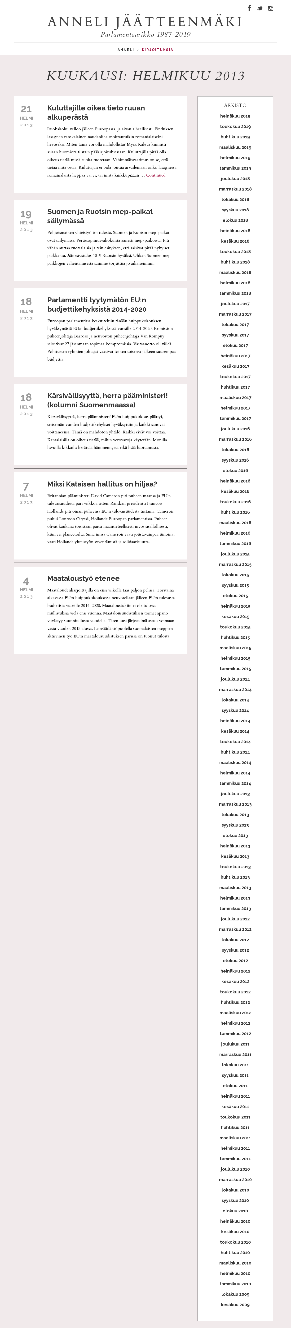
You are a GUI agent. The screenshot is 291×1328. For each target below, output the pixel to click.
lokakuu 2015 (235, 574)
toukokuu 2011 (235, 1116)
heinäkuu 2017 (235, 355)
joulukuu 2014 (235, 679)
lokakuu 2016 (235, 449)
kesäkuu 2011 (235, 1106)
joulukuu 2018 (235, 178)
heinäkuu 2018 (235, 230)
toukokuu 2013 (235, 866)
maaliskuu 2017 (235, 397)
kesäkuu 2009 (235, 1304)
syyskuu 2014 (235, 710)
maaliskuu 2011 (235, 1137)
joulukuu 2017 (235, 303)
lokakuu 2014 (235, 699)
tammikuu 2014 (235, 783)
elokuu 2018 (235, 220)
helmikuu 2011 (235, 1148)
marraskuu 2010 (235, 1179)
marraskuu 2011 (235, 1054)
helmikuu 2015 (235, 658)
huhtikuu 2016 (235, 512)
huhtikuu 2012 (235, 1002)
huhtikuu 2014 (235, 752)
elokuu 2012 (235, 960)
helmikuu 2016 (235, 533)
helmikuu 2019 (235, 157)
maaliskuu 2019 (235, 147)
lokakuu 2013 (235, 814)
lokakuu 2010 (235, 1189)
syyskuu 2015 (235, 585)
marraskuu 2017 (235, 314)
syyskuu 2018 (235, 209)
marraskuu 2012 (235, 929)
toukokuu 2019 (235, 126)
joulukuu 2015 (235, 553)
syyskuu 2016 (235, 460)
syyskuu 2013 (235, 825)
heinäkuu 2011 (235, 1096)
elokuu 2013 (235, 835)
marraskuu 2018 (235, 188)
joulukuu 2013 (235, 793)
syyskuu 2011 (235, 1075)
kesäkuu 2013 (235, 856)
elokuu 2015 (235, 595)
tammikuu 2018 (235, 293)
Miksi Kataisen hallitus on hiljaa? (102, 484)
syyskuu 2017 (235, 334)
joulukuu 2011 (235, 1043)
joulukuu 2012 (235, 918)
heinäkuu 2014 (235, 720)
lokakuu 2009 (235, 1294)
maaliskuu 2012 (235, 1012)
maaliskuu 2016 (235, 522)
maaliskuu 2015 (235, 647)
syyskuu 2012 (235, 950)
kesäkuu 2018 (235, 241)
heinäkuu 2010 (235, 1221)
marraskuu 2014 (235, 689)
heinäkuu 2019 (235, 116)
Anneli (126, 50)
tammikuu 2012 (235, 1033)
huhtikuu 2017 (235, 387)
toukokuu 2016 (235, 501)
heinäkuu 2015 (235, 606)
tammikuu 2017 (235, 418)
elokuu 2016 (235, 470)
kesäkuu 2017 (235, 366)
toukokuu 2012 (235, 991)
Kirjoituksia (157, 50)
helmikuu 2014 (235, 772)
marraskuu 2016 (235, 439)
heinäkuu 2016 (235, 480)
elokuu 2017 (235, 345)
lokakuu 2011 (235, 1064)
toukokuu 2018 (235, 251)
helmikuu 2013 (235, 898)
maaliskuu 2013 (235, 887)
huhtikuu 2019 (235, 136)
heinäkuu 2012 (235, 971)
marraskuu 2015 (235, 564)
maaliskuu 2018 (235, 272)
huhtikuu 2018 (235, 261)
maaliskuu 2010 (235, 1262)
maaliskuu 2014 (235, 762)
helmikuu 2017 (235, 407)
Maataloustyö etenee (83, 578)
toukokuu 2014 (235, 741)
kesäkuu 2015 (235, 616)
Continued (156, 175)
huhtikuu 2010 (235, 1252)
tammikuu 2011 (235, 1158)
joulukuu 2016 (235, 428)
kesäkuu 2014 (235, 731)
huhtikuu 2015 (235, 637)
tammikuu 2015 (235, 668)
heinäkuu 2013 (235, 845)
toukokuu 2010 (235, 1242)
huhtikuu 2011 (235, 1127)
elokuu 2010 (235, 1210)
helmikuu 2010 (235, 1273)
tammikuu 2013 (235, 908)
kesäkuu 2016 (235, 491)
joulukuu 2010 (235, 1169)
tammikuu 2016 (235, 543)
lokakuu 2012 (235, 939)
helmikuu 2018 (235, 282)
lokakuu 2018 (235, 199)
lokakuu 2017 (235, 324)
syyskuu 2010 (235, 1200)
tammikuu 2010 (235, 1283)
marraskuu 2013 (235, 804)
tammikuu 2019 (235, 168)
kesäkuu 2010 (235, 1231)
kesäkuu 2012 (235, 981)
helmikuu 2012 (235, 1023)
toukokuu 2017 (235, 376)
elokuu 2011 (235, 1085)
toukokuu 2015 (235, 626)
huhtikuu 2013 (235, 877)
